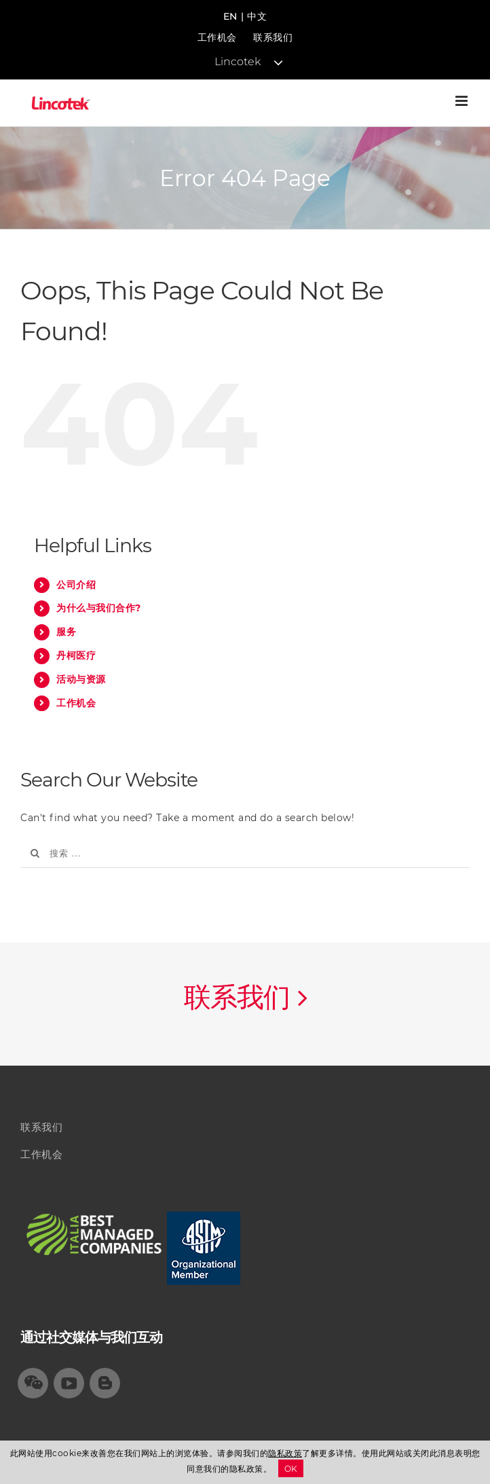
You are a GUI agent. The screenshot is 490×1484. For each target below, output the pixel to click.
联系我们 (273, 37)
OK (291, 1469)
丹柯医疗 (76, 655)
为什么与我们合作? (98, 608)
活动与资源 (81, 679)
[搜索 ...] (245, 853)
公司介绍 (76, 585)
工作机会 (217, 37)
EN (230, 16)
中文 (257, 16)
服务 (66, 632)
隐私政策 (285, 1453)
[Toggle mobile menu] (462, 101)
